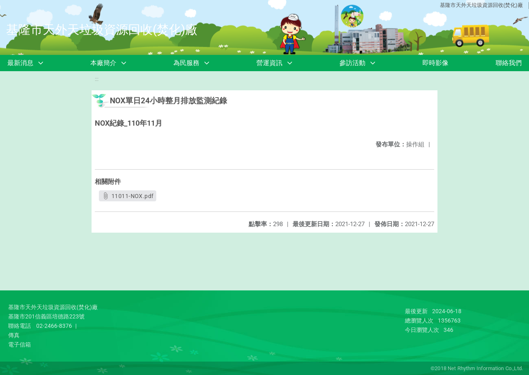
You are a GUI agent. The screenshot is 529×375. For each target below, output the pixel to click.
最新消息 (20, 63)
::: (96, 79)
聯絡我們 (509, 63)
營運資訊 (269, 63)
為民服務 (186, 63)
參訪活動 (352, 63)
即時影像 (435, 63)
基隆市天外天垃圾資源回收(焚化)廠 (481, 5)
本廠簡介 (103, 63)
